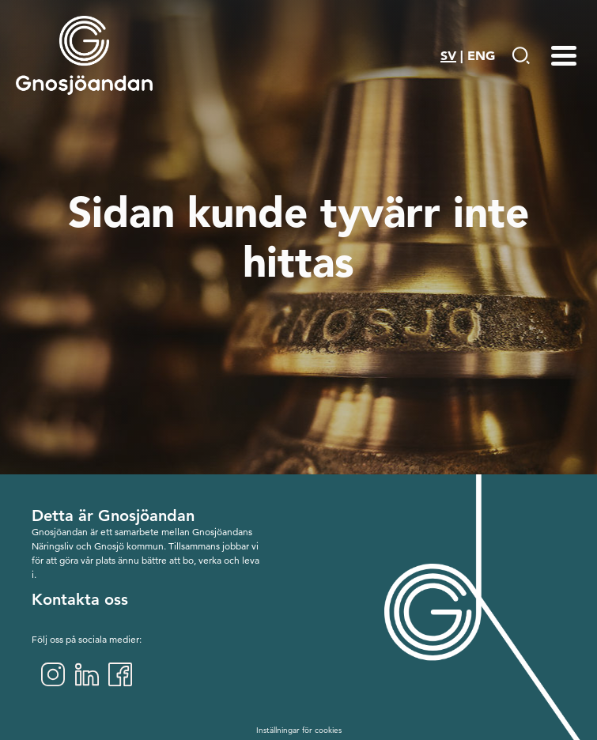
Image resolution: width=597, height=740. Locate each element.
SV (448, 55)
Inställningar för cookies (299, 730)
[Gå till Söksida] (520, 55)
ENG (481, 55)
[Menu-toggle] (563, 55)
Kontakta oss (80, 599)
